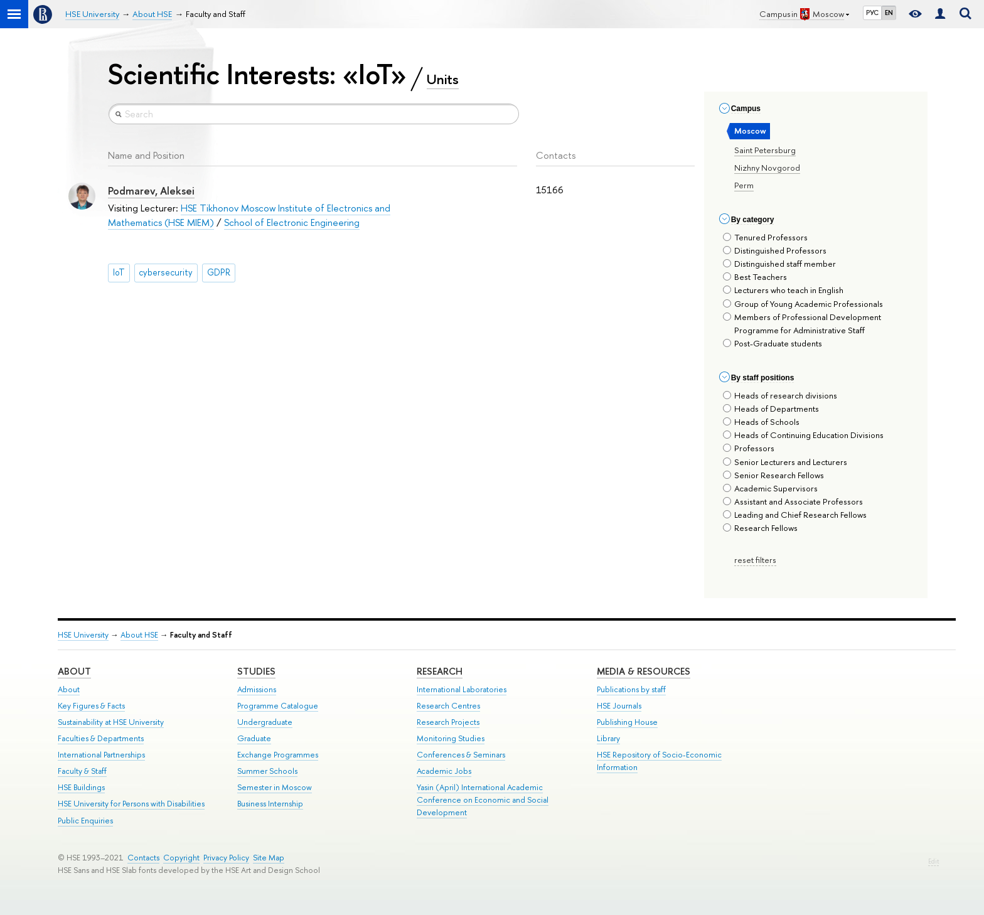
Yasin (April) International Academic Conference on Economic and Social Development (482, 800)
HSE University (83, 634)
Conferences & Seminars (461, 754)
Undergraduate (264, 722)
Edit (933, 861)
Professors (748, 448)
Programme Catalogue (277, 705)
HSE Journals (619, 705)
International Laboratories (461, 689)
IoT (119, 272)
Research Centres (448, 705)
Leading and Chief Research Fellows (795, 514)
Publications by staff (631, 689)
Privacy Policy (226, 857)
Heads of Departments (771, 408)
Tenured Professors (765, 237)
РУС (872, 12)
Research (440, 671)
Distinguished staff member (779, 263)
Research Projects (448, 722)
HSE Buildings (81, 787)
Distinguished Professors (774, 250)
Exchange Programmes (277, 754)
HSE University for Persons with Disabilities (131, 803)
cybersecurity (166, 272)
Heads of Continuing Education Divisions (803, 435)
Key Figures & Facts (91, 705)
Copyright (181, 857)
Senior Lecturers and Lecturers (785, 462)
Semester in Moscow (274, 787)
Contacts (143, 857)
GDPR (218, 272)
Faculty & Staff (82, 771)
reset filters (755, 559)
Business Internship (270, 803)
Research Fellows (760, 527)
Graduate (254, 738)
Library (608, 738)
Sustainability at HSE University (111, 722)
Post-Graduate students (772, 343)
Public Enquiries (85, 820)
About (74, 671)
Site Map (268, 857)
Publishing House (627, 722)
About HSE (139, 634)
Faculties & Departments (101, 738)
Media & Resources (643, 671)
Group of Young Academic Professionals (803, 303)
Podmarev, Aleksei (151, 190)
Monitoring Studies (450, 738)
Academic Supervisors (770, 488)
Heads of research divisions (780, 395)
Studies (256, 671)
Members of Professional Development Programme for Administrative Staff (802, 323)
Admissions (256, 689)
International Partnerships (101, 754)
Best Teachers (755, 276)
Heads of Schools (761, 421)
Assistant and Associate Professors (793, 501)
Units (443, 79)
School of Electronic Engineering (292, 222)
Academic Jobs (444, 771)
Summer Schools (267, 771)
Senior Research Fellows (773, 475)
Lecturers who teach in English (783, 290)
